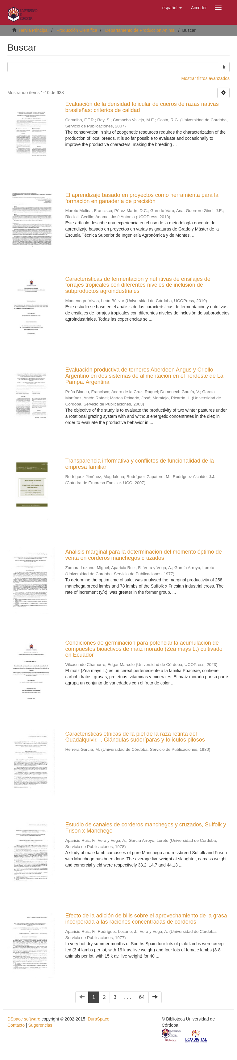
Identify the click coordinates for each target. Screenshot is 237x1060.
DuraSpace (98, 1018)
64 (142, 997)
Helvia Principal (33, 30)
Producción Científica (76, 30)
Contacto (16, 1025)
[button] (172, 7)
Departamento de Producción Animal (140, 30)
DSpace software (23, 1018)
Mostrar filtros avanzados (205, 78)
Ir (224, 66)
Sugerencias (40, 1025)
